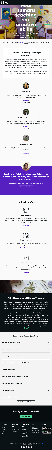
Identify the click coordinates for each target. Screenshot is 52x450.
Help (21, 443)
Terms (29, 443)
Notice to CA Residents (27, 444)
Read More (26, 225)
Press (3, 431)
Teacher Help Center (22, 42)
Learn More (26, 272)
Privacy (24, 443)
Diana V (26, 328)
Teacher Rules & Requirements (25, 436)
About (3, 427)
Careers (3, 429)
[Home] (4, 3)
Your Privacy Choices (37, 443)
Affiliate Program (15, 429)
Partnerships (14, 431)
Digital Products (35, 430)
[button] (26, 342)
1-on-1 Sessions (35, 432)
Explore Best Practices (26, 248)
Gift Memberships (35, 428)
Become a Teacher (24, 430)
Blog (3, 433)
